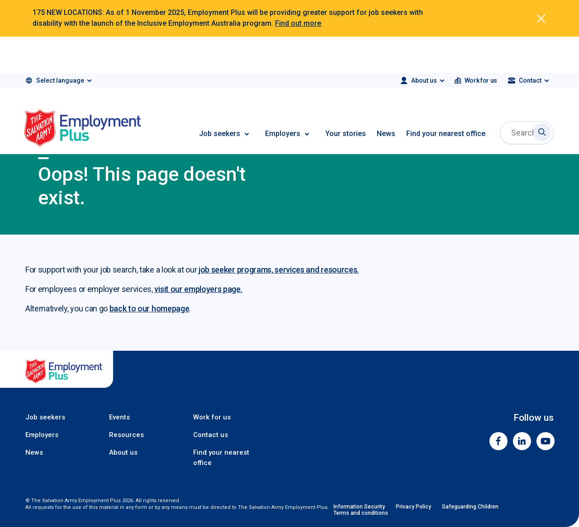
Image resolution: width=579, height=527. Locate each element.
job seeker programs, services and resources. (279, 269)
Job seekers (219, 133)
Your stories (345, 133)
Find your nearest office (445, 133)
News (386, 133)
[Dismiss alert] (541, 18)
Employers (282, 133)
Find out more (298, 23)
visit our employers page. (198, 289)
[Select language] (58, 80)
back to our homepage (149, 308)
